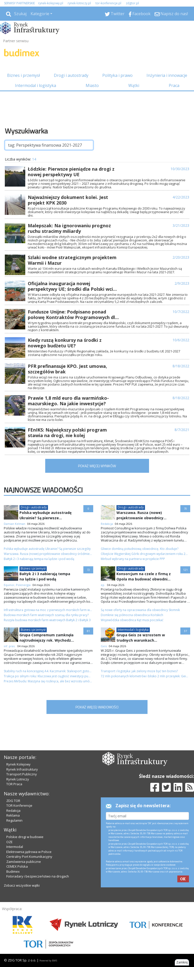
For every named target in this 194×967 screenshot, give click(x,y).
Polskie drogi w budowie (24, 837)
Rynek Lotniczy (17, 779)
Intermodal (14, 846)
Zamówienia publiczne (23, 861)
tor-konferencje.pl (108, 3)
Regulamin (14, 820)
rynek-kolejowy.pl (50, 3)
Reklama (13, 815)
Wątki (133, 85)
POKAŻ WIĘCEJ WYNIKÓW (97, 465)
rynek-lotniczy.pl (79, 3)
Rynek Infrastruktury (22, 769)
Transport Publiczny (21, 774)
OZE (9, 842)
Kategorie (40, 13)
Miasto (92, 85)
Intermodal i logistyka (35, 85)
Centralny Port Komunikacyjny (29, 856)
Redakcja (13, 810)
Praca (174, 85)
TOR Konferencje (19, 805)
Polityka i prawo (117, 75)
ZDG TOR (13, 800)
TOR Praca (14, 784)
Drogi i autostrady (71, 75)
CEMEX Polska (17, 866)
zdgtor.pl (132, 3)
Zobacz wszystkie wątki (22, 885)
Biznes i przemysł (23, 75)
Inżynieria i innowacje (167, 75)
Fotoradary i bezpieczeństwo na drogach (37, 876)
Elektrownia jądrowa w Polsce (29, 851)
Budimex (13, 871)
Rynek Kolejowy (18, 764)
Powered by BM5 (48, 960)
